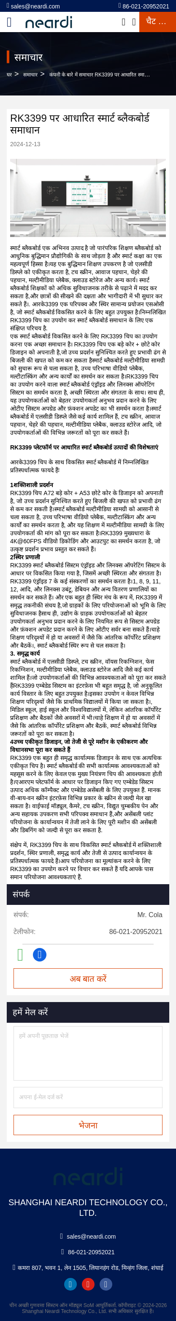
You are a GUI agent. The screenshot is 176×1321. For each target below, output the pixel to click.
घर (9, 75)
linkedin (70, 1284)
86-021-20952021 (144, 6)
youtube (88, 1284)
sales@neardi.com (33, 6)
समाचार (30, 75)
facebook (106, 1284)
